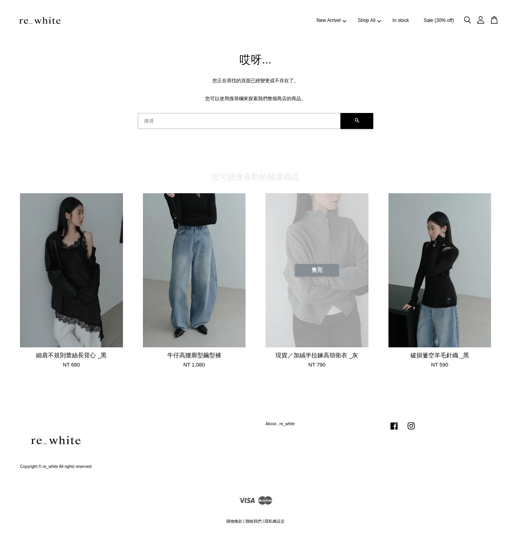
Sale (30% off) (439, 20)
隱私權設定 (275, 521)
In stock (400, 20)
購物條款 (234, 521)
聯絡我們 (253, 521)
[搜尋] (239, 121)
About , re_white (280, 424)
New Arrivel (332, 20)
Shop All (369, 20)
